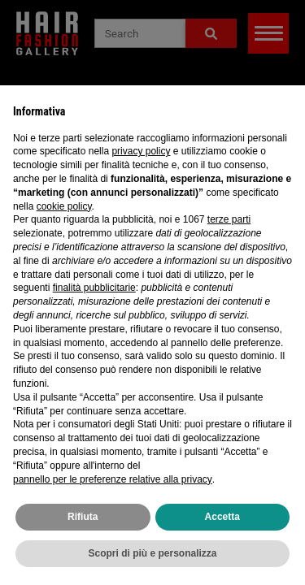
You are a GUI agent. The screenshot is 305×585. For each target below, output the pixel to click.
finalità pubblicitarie (94, 287)
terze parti (229, 219)
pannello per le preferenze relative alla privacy (112, 479)
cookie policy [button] (64, 206)
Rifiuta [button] (83, 516)
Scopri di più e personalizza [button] (152, 553)
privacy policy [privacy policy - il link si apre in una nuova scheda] (140, 151)
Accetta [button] (222, 516)
